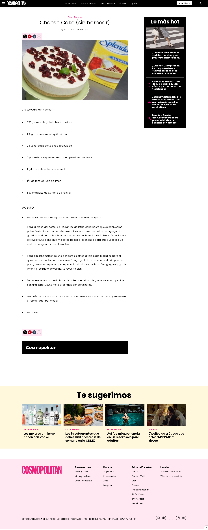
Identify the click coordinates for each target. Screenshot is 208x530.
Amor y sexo (70, 3)
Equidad (134, 3)
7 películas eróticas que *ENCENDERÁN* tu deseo (166, 437)
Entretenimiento (88, 3)
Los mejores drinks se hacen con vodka (39, 435)
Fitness (123, 3)
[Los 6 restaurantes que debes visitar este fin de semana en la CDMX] (83, 415)
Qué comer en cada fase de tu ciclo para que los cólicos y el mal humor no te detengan (166, 85)
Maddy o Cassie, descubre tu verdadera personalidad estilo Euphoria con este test (165, 119)
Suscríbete (184, 3)
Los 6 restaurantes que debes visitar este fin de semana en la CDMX (83, 437)
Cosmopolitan (82, 29)
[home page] (16, 3)
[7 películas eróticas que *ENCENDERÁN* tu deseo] (166, 415)
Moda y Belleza (108, 3)
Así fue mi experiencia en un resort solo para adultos (123, 437)
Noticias (153, 429)
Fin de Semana (75, 17)
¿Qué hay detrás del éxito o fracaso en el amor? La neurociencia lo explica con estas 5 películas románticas (166, 102)
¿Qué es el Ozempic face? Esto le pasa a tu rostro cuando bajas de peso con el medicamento (166, 69)
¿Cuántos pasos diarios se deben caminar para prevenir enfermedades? (166, 55)
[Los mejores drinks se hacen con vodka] (41, 415)
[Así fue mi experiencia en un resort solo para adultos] (124, 415)
